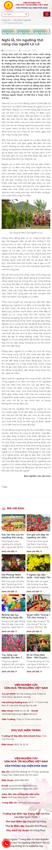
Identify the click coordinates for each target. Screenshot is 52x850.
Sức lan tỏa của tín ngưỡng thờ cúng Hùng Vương (13, 537)
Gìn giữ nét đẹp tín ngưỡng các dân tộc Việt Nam (38, 537)
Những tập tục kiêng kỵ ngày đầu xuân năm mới (13, 617)
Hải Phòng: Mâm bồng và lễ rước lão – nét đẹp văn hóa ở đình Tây (13, 578)
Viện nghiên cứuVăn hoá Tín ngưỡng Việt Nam (26, 686)
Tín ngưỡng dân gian (13, 23)
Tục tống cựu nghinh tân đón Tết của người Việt (13, 658)
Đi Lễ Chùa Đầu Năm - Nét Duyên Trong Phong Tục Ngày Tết (37, 659)
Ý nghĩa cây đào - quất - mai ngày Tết (38, 576)
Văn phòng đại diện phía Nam (26, 765)
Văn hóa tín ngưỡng (22, 20)
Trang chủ (6, 20)
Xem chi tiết (9, 551)
